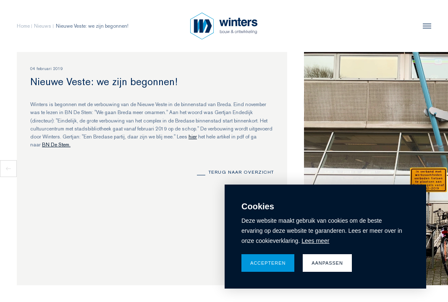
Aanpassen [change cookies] (327, 263)
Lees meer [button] (315, 240)
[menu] (425, 26)
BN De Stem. (56, 144)
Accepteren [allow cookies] (268, 263)
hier (193, 136)
